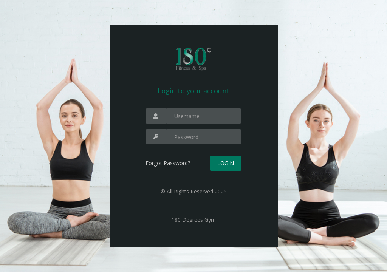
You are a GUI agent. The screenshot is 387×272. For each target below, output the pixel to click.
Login (225, 163)
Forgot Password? (168, 163)
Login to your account (193, 90)
